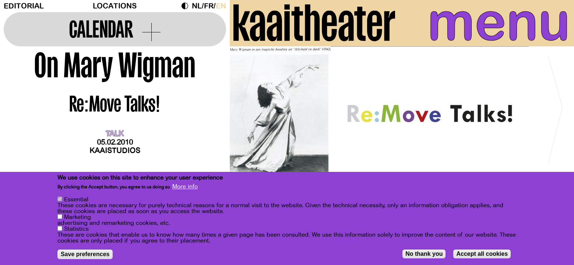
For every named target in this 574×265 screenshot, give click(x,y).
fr (209, 6)
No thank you (424, 254)
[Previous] (248, 110)
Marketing (77, 217)
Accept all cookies (482, 254)
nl (197, 6)
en (221, 6)
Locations (115, 6)
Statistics (76, 229)
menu (498, 22)
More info (185, 187)
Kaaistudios (114, 150)
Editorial (24, 6)
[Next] (555, 110)
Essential (76, 199)
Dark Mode (186, 6)
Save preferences (85, 254)
